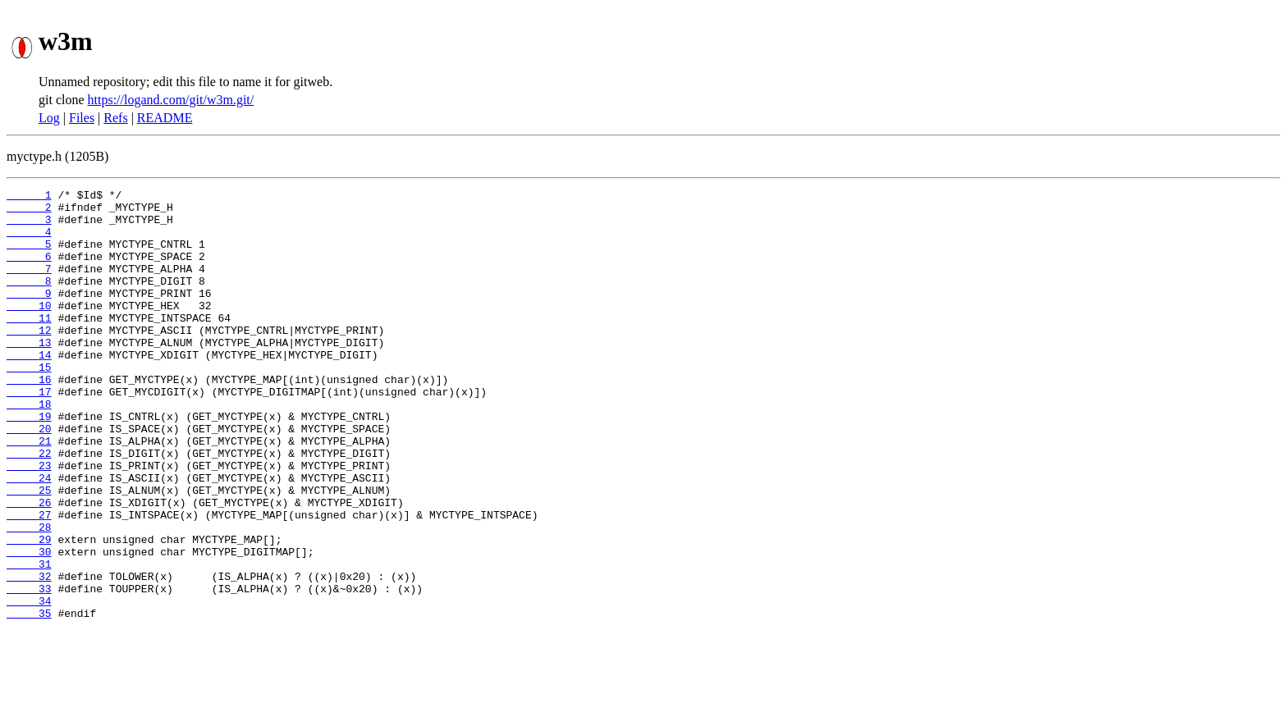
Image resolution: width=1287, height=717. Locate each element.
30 (29, 625)
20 (29, 477)
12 (29, 359)
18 (29, 448)
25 (29, 551)
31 (29, 640)
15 (29, 403)
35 (29, 699)
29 (29, 610)
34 (29, 684)
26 (29, 566)
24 (29, 536)
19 (29, 462)
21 (29, 492)
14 (29, 388)
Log (49, 118)
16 (29, 418)
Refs (115, 118)
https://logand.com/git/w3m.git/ (171, 100)
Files (81, 118)
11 (29, 344)
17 (29, 433)
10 (29, 329)
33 (29, 669)
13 (29, 374)
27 (29, 580)
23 (29, 521)
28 (29, 595)
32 (29, 654)
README (165, 118)
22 (29, 507)
